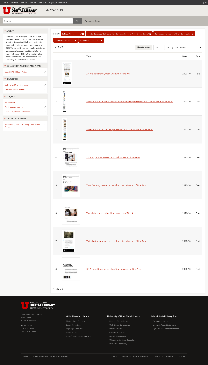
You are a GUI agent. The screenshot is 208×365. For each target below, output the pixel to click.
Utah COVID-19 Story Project (16, 72)
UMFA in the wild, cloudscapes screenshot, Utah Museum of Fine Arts (119, 129)
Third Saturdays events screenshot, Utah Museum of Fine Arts (116, 185)
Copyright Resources (74, 328)
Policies (182, 356)
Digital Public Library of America (166, 328)
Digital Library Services (75, 321)
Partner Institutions (161, 321)
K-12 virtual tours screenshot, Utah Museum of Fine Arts (113, 269)
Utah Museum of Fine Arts (15, 89)
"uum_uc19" (65, 40)
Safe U (157, 356)
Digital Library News (117, 336)
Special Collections (73, 325)
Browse (14, 2)
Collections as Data (117, 332)
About (10, 31)
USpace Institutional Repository (122, 340)
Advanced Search (93, 21)
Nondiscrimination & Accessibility (135, 356)
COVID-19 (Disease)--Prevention (17, 111)
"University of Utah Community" (174, 34)
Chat (33, 2)
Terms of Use (71, 332)
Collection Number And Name (23, 66)
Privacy (114, 356)
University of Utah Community (16, 85)
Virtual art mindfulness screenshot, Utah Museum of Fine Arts (116, 241)
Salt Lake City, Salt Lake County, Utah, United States (22, 125)
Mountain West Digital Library (165, 325)
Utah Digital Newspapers (119, 325)
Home (5, 2)
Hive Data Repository (118, 343)
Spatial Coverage (16, 118)
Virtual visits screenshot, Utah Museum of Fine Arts (110, 213)
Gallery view (145, 47)
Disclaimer (169, 356)
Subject (10, 96)
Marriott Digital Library (118, 321)
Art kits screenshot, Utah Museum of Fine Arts (108, 73)
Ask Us (24, 2)
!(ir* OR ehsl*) (91, 40)
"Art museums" (73, 34)
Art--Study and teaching (14, 107)
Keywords (12, 79)
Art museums (10, 102)
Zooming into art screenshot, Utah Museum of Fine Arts (113, 157)
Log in (204, 2)
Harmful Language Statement (53, 2)
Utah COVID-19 (52, 10)
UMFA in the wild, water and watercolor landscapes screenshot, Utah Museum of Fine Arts (129, 101)
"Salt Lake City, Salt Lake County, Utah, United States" (119, 34)
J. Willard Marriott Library (31, 314)
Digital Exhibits (115, 328)
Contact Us (26, 325)
